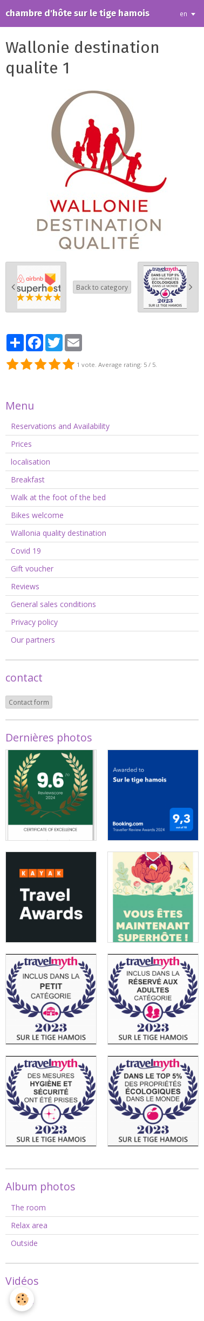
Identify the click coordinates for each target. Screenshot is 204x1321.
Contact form (29, 702)
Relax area (29, 1225)
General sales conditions (53, 604)
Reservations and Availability (60, 426)
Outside (24, 1243)
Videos (22, 1301)
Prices (21, 444)
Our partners (33, 640)
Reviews (25, 586)
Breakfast (28, 479)
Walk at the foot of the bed (58, 497)
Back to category (102, 287)
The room (28, 1207)
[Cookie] (22, 1299)
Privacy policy (34, 622)
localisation (30, 462)
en (183, 13)
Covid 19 (26, 551)
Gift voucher (32, 568)
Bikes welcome (37, 515)
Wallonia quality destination (58, 533)
